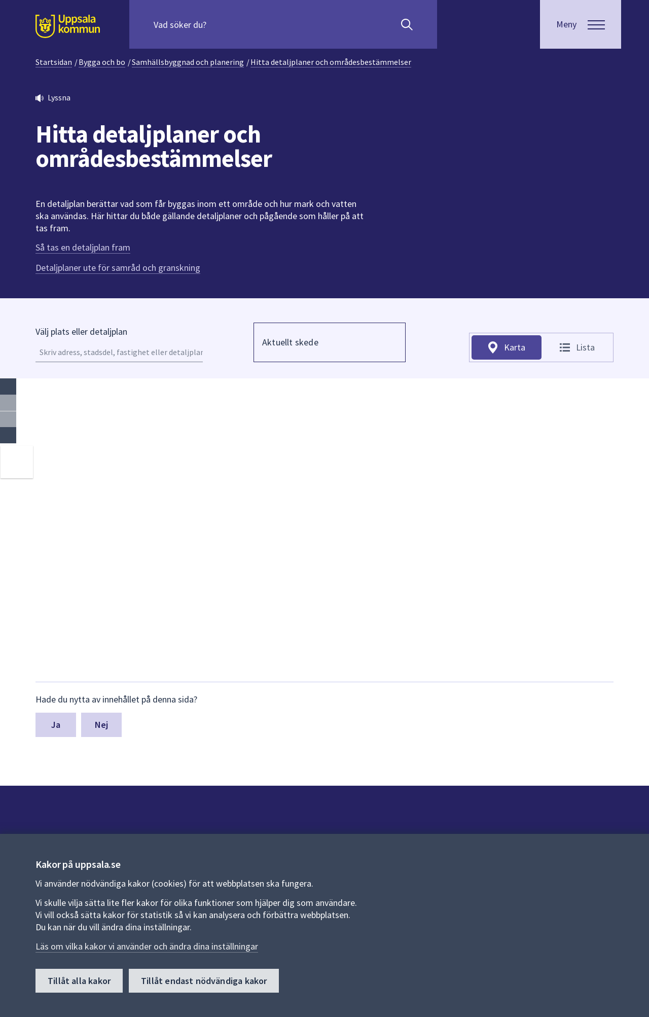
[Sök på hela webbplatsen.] (218, 24)
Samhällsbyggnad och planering (188, 62)
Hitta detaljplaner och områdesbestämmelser (330, 62)
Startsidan (53, 62)
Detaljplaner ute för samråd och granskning (117, 267)
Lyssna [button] (59, 97)
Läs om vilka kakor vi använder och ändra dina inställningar (146, 946)
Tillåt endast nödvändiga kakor (204, 981)
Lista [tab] (585, 347)
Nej (102, 724)
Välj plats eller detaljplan (81, 331)
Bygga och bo (102, 62)
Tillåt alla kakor (79, 981)
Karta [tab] (514, 347)
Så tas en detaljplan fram (82, 247)
